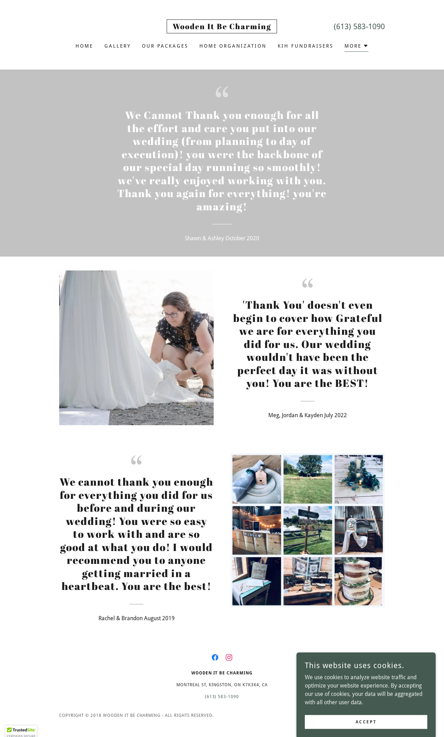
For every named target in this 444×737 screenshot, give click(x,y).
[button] (356, 47)
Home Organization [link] (233, 46)
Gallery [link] (117, 46)
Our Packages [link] (165, 46)
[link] (222, 27)
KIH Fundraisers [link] (305, 46)
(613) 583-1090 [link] (359, 26)
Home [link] (84, 46)
